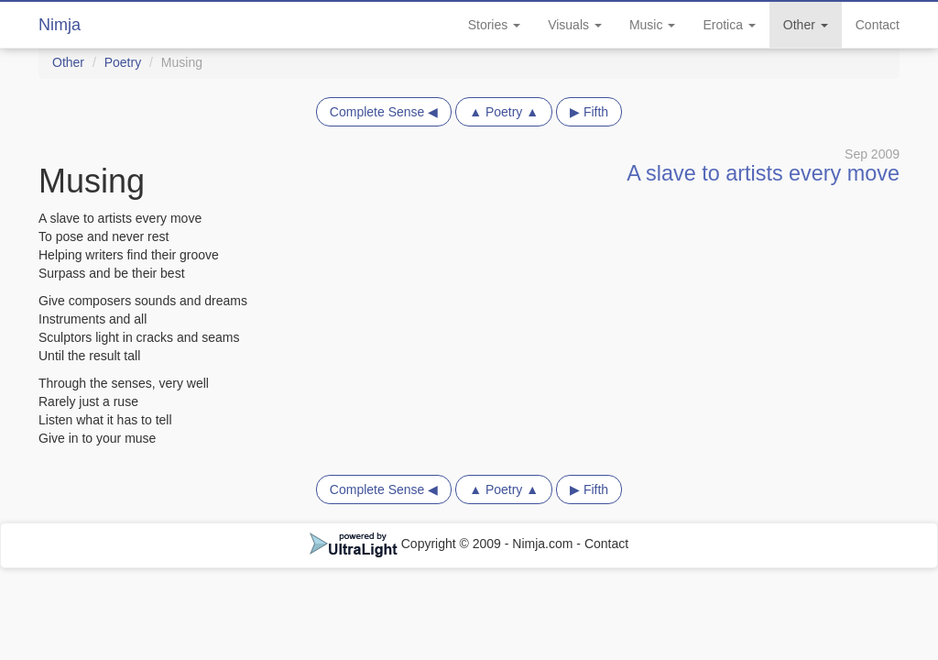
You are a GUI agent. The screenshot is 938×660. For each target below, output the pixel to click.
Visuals (575, 24)
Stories (494, 24)
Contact (878, 24)
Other (805, 24)
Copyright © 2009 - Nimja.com (443, 543)
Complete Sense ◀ (384, 111)
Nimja (59, 25)
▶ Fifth (589, 111)
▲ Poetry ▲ (504, 111)
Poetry (122, 62)
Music (652, 24)
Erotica (729, 24)
